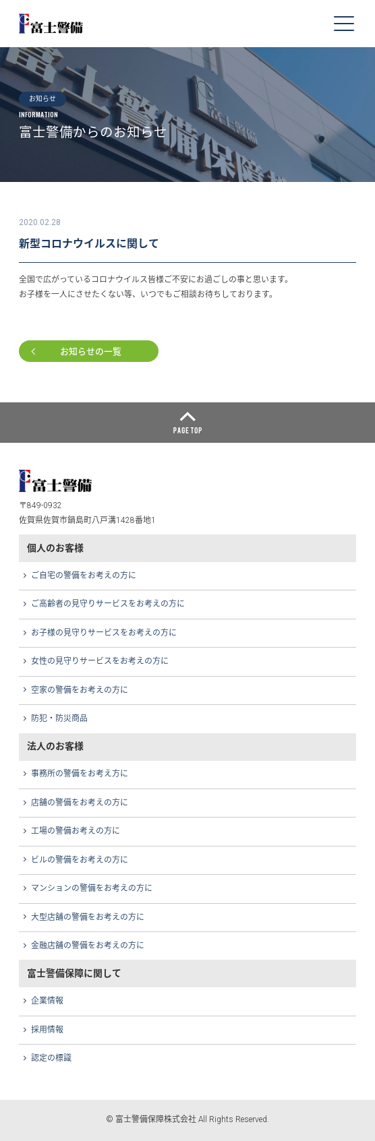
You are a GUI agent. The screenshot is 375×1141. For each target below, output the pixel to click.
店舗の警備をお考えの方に (79, 802)
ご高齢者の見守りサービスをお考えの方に (108, 604)
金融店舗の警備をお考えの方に (87, 945)
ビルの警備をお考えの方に (79, 860)
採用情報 (47, 1030)
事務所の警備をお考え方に (79, 773)
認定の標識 (51, 1058)
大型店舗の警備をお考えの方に (87, 917)
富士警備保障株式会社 (51, 23)
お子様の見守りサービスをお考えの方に (104, 633)
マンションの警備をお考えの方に (91, 888)
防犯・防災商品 (59, 718)
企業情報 (47, 1001)
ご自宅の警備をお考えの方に (83, 575)
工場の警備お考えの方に (75, 831)
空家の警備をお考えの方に (79, 690)
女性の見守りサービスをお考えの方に (100, 661)
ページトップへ (187, 422)
